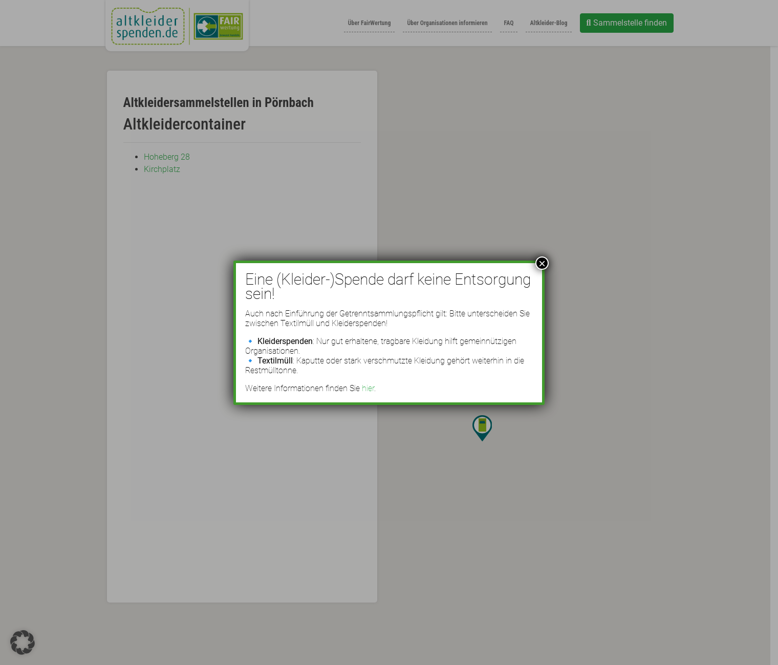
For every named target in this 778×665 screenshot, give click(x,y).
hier (368, 388)
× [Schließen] (542, 263)
